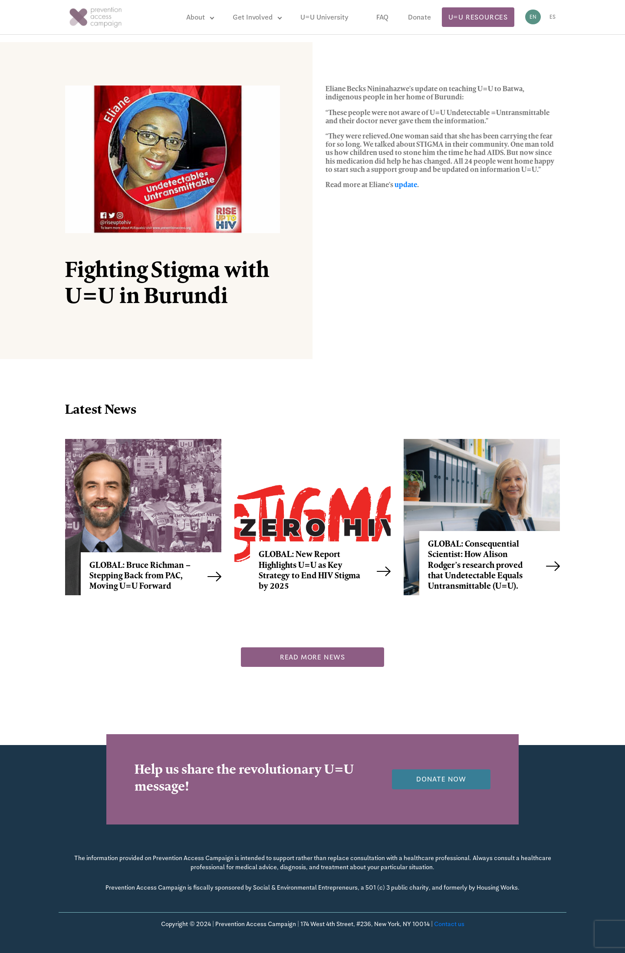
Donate (419, 17)
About (195, 17)
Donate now (441, 779)
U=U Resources (478, 17)
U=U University (324, 17)
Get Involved (253, 17)
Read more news (312, 657)
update (406, 185)
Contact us (449, 923)
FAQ (382, 17)
